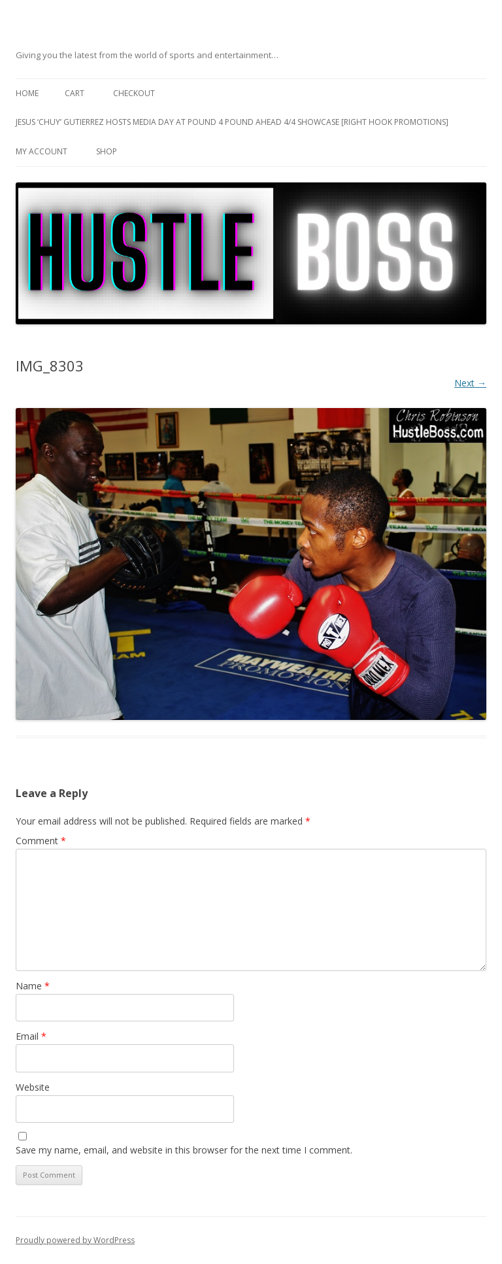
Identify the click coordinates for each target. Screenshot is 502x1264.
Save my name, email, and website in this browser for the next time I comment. (184, 1150)
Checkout (134, 93)
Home (27, 93)
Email (31, 1036)
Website (33, 1087)
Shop (106, 151)
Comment (41, 840)
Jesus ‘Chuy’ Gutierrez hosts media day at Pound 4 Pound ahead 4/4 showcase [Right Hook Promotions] (232, 122)
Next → (470, 383)
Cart (74, 93)
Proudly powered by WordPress (75, 1240)
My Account (41, 151)
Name (33, 986)
